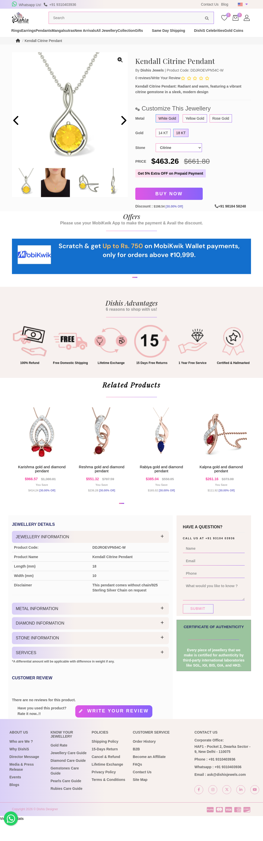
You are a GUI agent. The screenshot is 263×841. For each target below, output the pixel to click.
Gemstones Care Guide (65, 790)
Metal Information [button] (37, 628)
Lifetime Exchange (107, 784)
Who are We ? (21, 761)
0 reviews (142, 88)
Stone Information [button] (37, 658)
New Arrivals (121, 38)
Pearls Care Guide (66, 801)
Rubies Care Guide (66, 808)
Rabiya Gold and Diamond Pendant (161, 484)
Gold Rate (59, 765)
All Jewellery (152, 38)
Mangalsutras (90, 38)
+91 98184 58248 (232, 214)
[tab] (90, 557)
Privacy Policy (104, 792)
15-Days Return (105, 769)
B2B (136, 769)
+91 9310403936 (222, 779)
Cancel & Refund (106, 776)
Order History (144, 761)
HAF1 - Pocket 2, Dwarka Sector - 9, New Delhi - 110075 (222, 768)
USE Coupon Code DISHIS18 (165, 5)
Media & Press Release (21, 786)
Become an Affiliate (149, 776)
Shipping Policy (105, 761)
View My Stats (12, 838)
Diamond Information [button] (40, 643)
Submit (197, 628)
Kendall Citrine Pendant (43, 50)
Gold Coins (60, 43)
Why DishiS (19, 769)
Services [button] (26, 672)
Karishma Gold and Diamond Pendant (42, 484)
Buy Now (169, 202)
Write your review (118, 730)
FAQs (137, 784)
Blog (224, 4)
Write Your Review (165, 88)
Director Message (24, 776)
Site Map (140, 799)
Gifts (202, 38)
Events (15, 797)
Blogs (14, 804)
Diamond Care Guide (68, 780)
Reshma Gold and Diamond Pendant (101, 484)
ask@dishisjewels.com (226, 794)
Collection (180, 38)
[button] (128, 308)
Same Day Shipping (231, 38)
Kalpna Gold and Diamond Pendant (221, 484)
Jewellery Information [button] (42, 557)
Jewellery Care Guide (69, 773)
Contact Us (209, 4)
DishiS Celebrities (27, 43)
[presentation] (16, 131)
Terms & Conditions (108, 799)
